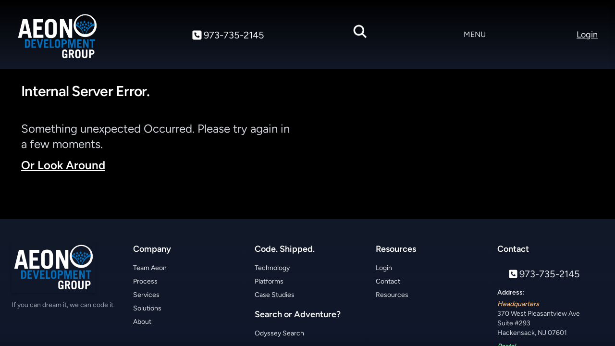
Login (384, 268)
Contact (388, 281)
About (142, 322)
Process (145, 281)
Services (146, 295)
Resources (392, 295)
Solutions (147, 308)
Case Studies (275, 295)
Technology (272, 268)
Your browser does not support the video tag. (457, 148)
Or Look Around (63, 165)
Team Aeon (150, 268)
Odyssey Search (279, 333)
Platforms (269, 281)
